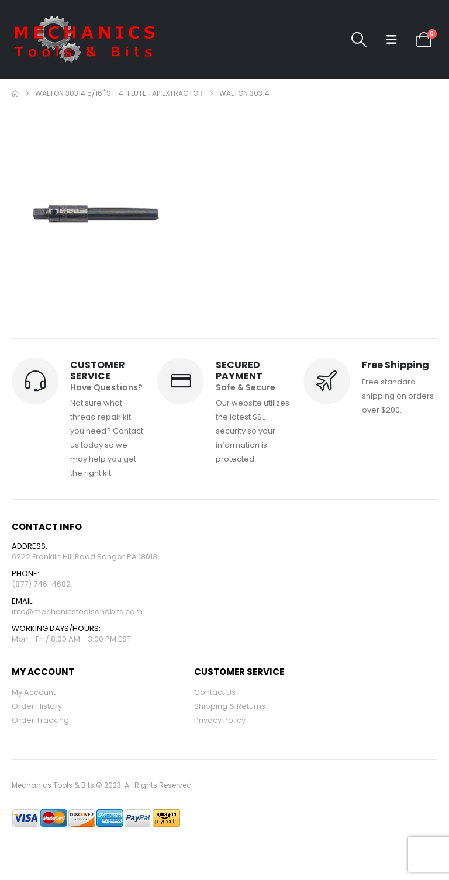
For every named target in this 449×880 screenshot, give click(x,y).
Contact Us (215, 692)
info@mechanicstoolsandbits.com (77, 611)
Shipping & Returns (229, 706)
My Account (34, 692)
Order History (37, 706)
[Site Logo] (85, 40)
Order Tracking (40, 720)
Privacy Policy (220, 720)
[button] (359, 39)
